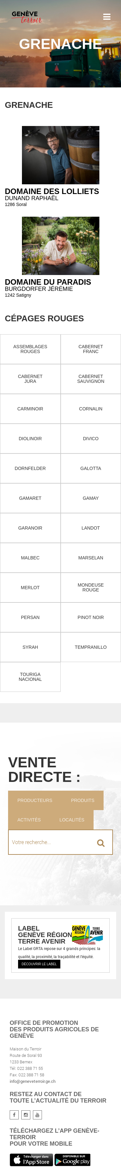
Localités (71, 819)
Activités (29, 819)
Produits (82, 800)
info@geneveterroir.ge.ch (32, 1081)
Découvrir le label (39, 964)
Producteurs (34, 800)
